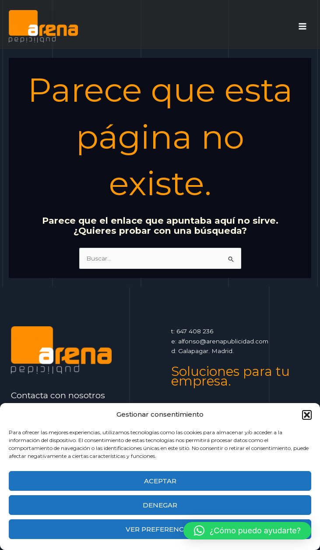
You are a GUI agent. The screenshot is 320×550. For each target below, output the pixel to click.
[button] (306, 415)
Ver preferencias (160, 529)
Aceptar (160, 481)
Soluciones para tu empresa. (230, 376)
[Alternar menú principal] (303, 26)
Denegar (160, 505)
